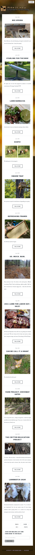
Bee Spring (17, 20)
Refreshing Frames (17, 216)
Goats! (17, 142)
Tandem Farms (18, 550)
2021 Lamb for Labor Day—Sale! (17, 305)
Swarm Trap (17, 176)
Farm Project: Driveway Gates (17, 393)
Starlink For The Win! (17, 58)
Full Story (17, 48)
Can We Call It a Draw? (17, 351)
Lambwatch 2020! (17, 479)
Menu (32, 1)
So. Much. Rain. (17, 256)
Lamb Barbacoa (17, 101)
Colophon (26, 550)
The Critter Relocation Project (17, 438)
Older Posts (26, 525)
